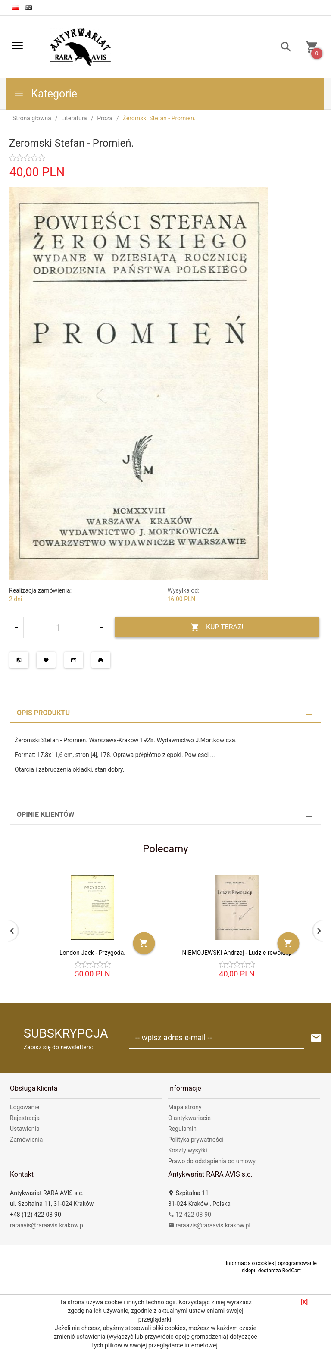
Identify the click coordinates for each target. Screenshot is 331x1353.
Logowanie (24, 1107)
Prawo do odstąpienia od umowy (212, 1161)
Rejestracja (25, 1117)
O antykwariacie (189, 1117)
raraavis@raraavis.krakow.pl (47, 1225)
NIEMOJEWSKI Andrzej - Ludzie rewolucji (237, 952)
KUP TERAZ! (217, 627)
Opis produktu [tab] (43, 713)
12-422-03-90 (189, 1214)
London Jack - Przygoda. (92, 952)
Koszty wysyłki (187, 1150)
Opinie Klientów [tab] (45, 814)
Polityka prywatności (196, 1139)
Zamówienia (26, 1139)
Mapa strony (185, 1107)
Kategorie (45, 94)
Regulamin (182, 1128)
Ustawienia (25, 1128)
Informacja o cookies (250, 1263)
